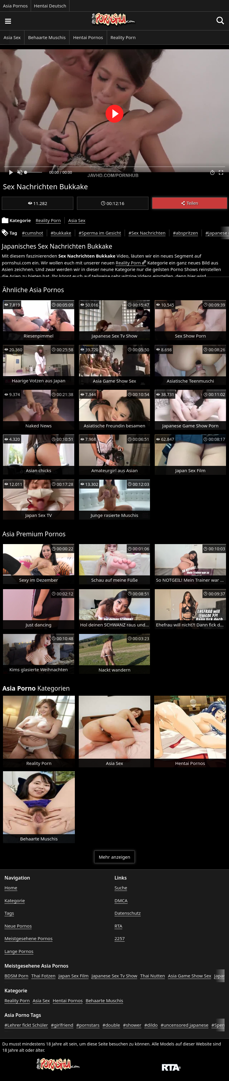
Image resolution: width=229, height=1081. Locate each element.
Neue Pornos (18, 926)
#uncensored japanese (184, 1025)
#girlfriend (62, 1025)
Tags (9, 913)
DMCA (121, 900)
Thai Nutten (152, 976)
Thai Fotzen (43, 976)
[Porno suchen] (8, 21)
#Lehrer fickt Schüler (26, 1025)
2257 (119, 938)
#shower (132, 1025)
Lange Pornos (18, 951)
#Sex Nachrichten (147, 233)
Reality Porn (123, 37)
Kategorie (14, 900)
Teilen (189, 203)
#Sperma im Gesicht (100, 233)
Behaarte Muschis (47, 37)
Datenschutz (127, 913)
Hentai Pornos (88, 37)
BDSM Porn (16, 976)
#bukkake (61, 233)
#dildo (151, 1025)
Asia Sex (12, 37)
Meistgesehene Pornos (28, 938)
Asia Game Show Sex (189, 976)
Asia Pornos (15, 6)
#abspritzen (185, 233)
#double (111, 1025)
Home (10, 888)
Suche (120, 888)
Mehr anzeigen (114, 857)
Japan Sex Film (73, 976)
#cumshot (32, 233)
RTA (118, 926)
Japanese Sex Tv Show (114, 976)
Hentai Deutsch (50, 6)
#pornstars (88, 1025)
